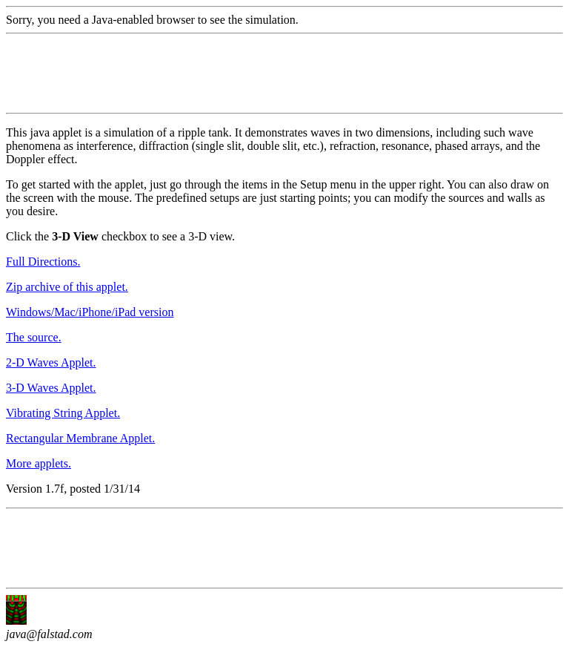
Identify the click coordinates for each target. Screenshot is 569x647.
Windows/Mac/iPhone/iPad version (89, 312)
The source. (33, 337)
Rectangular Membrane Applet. (80, 438)
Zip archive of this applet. (67, 286)
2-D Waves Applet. (51, 362)
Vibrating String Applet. (63, 413)
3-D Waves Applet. (51, 387)
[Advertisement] (275, 73)
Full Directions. (43, 261)
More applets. (38, 463)
